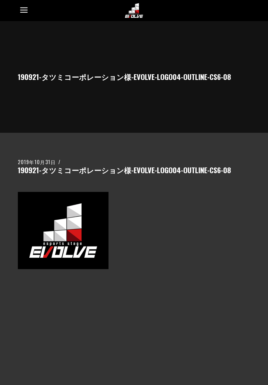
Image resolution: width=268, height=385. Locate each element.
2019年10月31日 (37, 162)
